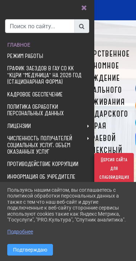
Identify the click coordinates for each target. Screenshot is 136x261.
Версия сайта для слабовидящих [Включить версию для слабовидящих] (114, 168)
